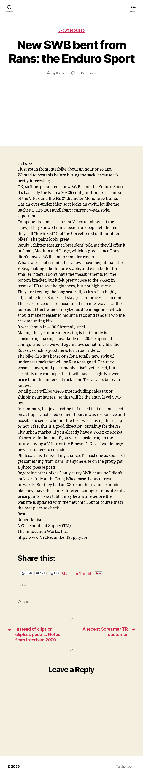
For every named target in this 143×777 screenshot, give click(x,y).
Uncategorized (71, 30)
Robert (61, 73)
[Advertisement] (71, 103)
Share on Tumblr (89, 573)
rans (25, 602)
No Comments (86, 73)
